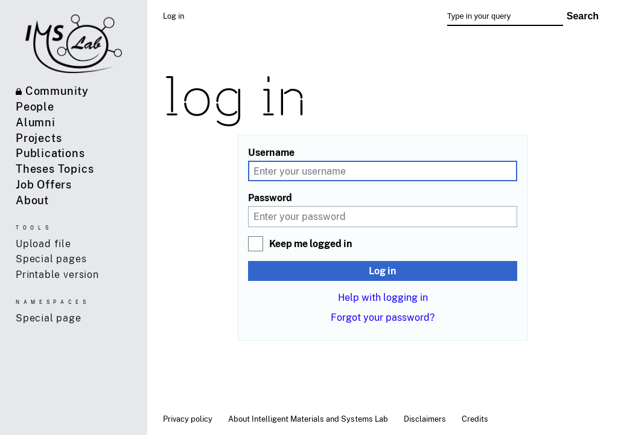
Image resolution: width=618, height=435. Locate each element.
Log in (383, 271)
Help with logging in (383, 297)
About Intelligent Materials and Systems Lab (308, 419)
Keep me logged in (310, 243)
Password (270, 198)
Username (271, 152)
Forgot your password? (383, 317)
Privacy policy (187, 419)
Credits (475, 419)
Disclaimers (425, 419)
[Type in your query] (505, 16)
